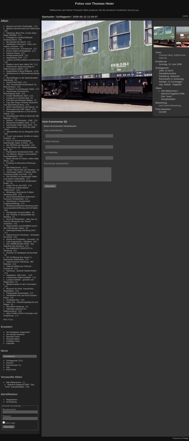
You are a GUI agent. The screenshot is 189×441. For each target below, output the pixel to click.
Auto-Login (9, 423)
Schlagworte (12, 360)
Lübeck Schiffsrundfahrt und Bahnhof (23, 60)
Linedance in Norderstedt (17, 98)
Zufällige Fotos (13, 341)
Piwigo (185, 438)
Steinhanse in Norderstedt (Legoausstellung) (16, 202)
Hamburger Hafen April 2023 (19, 125)
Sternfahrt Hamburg (15, 306)
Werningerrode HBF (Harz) (18, 109)
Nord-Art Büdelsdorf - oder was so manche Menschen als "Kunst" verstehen (20, 221)
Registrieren (11, 399)
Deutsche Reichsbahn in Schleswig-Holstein (171, 79)
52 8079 (169, 70)
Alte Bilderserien (13, 167)
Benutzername (9, 409)
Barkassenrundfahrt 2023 (17, 122)
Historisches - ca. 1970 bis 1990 (20, 127)
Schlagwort (63, 16)
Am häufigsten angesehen (18, 332)
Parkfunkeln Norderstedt (17, 293)
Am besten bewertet (15, 334)
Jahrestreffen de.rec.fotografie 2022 (22, 131)
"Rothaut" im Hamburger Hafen (20, 89)
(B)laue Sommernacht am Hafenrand (23, 28)
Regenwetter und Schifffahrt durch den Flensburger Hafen (20, 227)
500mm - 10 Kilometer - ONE (19, 120)
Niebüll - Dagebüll (172, 84)
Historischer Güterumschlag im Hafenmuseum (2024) (18, 67)
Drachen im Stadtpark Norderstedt (21, 253)
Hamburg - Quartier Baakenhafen (21, 271)
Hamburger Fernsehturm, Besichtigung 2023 (16, 92)
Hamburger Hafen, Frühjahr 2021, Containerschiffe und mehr (20, 173)
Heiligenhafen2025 (14, 55)
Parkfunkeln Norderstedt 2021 (19, 152)
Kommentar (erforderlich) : (57, 163)
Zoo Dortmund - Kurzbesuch (19, 48)
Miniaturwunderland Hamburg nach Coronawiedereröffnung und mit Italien (20, 206)
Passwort (7, 416)
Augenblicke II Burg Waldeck (19, 71)
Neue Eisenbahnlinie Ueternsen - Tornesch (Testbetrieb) (19, 197)
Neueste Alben (13, 339)
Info (8, 367)
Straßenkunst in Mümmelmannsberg (22, 73)
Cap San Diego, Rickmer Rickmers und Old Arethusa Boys (20, 103)
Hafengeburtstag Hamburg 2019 (20, 230)
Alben (4, 20)
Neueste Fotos (13, 336)
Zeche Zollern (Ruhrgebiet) (18, 51)
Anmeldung (11, 402)
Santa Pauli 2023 (14, 82)
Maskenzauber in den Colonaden (21, 284)
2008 (161, 70)
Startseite (48, 16)
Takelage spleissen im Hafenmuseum (14, 310)
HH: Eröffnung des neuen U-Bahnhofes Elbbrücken (17, 258)
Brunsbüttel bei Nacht (16, 42)
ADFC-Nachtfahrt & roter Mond (20, 107)
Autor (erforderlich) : (54, 130)
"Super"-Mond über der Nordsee (20, 170)
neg (161, 84)
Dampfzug (164, 76)
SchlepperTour (13, 300)
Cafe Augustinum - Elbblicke (19, 241)
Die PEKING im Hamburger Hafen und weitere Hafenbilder (20, 177)
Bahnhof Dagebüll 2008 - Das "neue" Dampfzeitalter (19, 385)
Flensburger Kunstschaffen (18, 212)
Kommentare (12, 365)
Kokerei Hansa (13, 53)
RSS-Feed (11, 369)
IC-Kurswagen (175, 81)
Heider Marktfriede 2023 (17, 96)
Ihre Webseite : (51, 152)
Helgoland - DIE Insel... (16, 275)
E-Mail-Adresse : (52, 141)
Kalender (10, 343)
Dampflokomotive (167, 73)
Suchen (9, 363)
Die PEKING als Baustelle (18, 145)
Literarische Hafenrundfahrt (18, 277)
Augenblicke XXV (14, 57)
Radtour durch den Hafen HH (19, 64)
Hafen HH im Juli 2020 (16, 185)
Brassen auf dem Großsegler (19, 26)
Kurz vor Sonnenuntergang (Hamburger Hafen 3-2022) (17, 141)
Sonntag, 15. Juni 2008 (170, 64)
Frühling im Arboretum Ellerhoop (21, 163)
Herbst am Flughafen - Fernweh (21, 239)
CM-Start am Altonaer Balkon (19, 100)
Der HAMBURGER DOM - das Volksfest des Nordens (18, 245)
